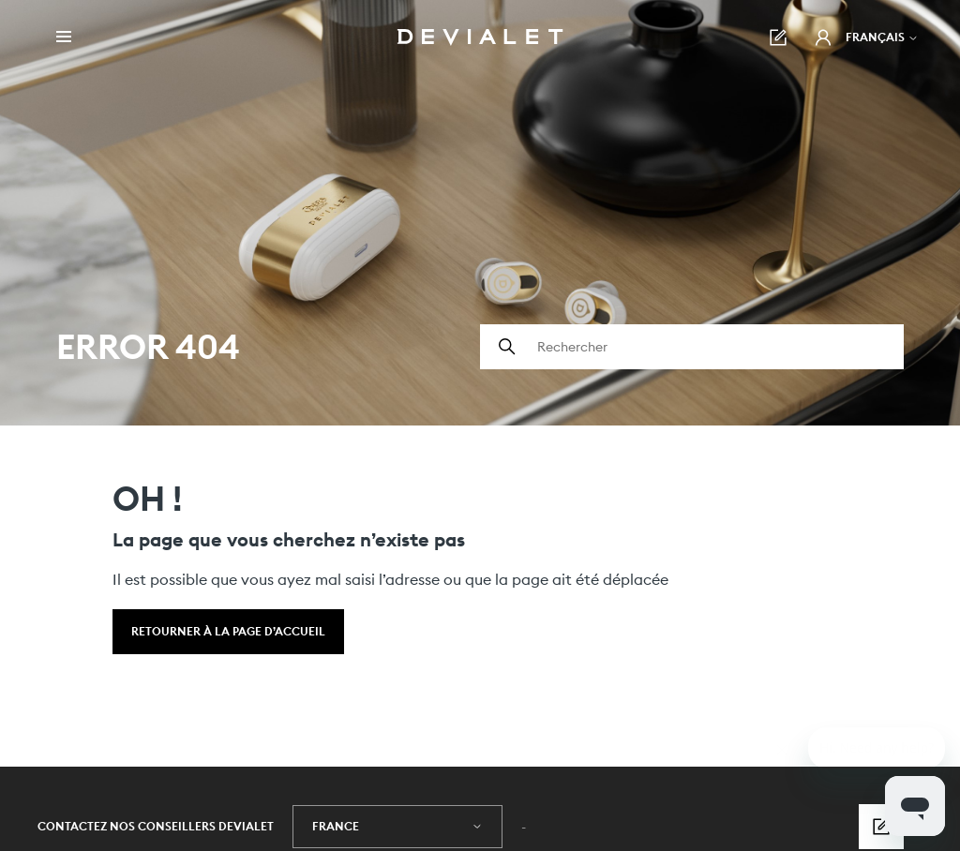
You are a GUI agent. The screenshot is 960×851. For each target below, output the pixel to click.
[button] (823, 37)
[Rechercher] (692, 346)
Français (882, 37)
